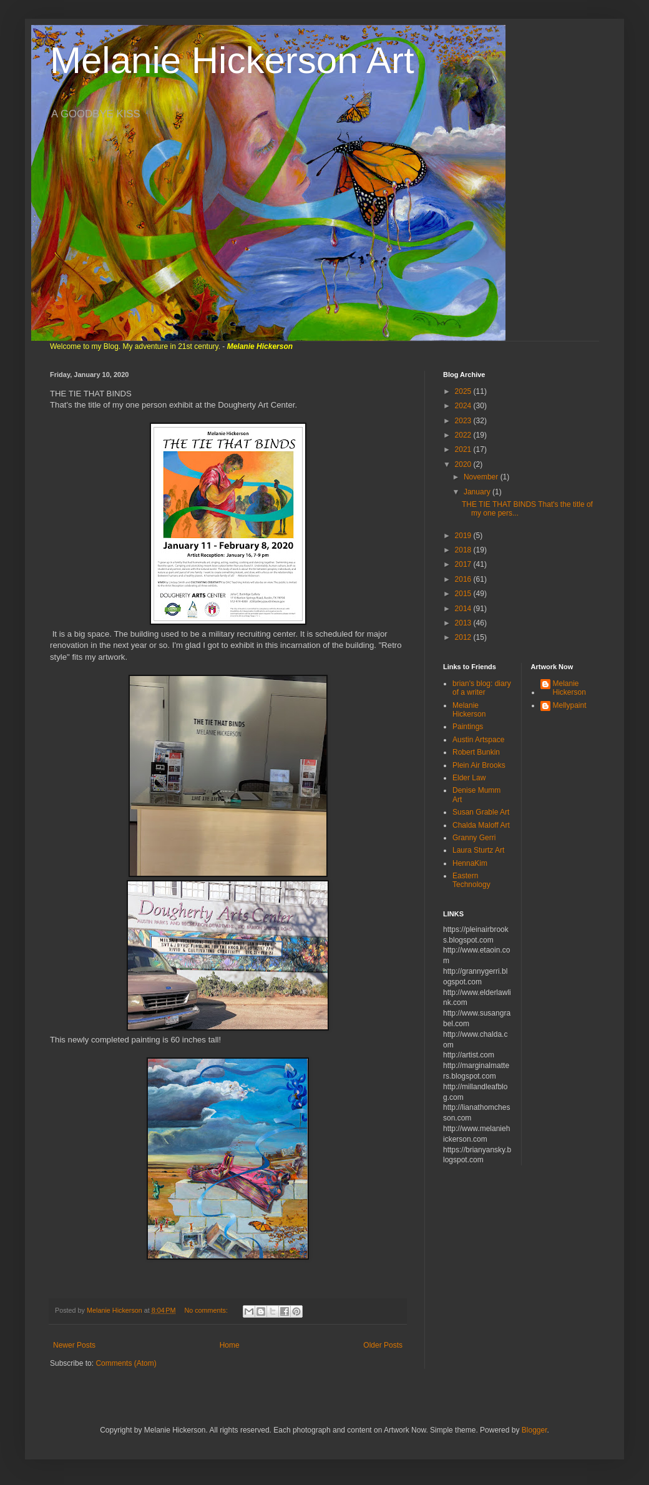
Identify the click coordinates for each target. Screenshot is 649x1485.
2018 (464, 550)
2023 (464, 420)
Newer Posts (74, 1345)
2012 (464, 637)
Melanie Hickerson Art (232, 60)
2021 (464, 449)
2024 (464, 405)
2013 (464, 623)
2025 (464, 391)
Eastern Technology (471, 880)
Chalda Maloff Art (481, 825)
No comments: (207, 1310)
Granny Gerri (473, 837)
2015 (464, 593)
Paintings (467, 726)
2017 (464, 564)
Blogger (534, 1430)
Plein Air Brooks (478, 765)
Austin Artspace (478, 739)
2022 (464, 435)
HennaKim (469, 863)
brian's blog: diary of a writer (481, 688)
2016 (464, 579)
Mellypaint (570, 705)
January (478, 492)
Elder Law (469, 777)
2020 (464, 464)
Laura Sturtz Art (478, 850)
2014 (464, 608)
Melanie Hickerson (469, 709)
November (482, 477)
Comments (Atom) (125, 1363)
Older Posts (383, 1345)
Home (230, 1345)
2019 (464, 535)
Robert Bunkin (476, 752)
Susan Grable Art (480, 812)
